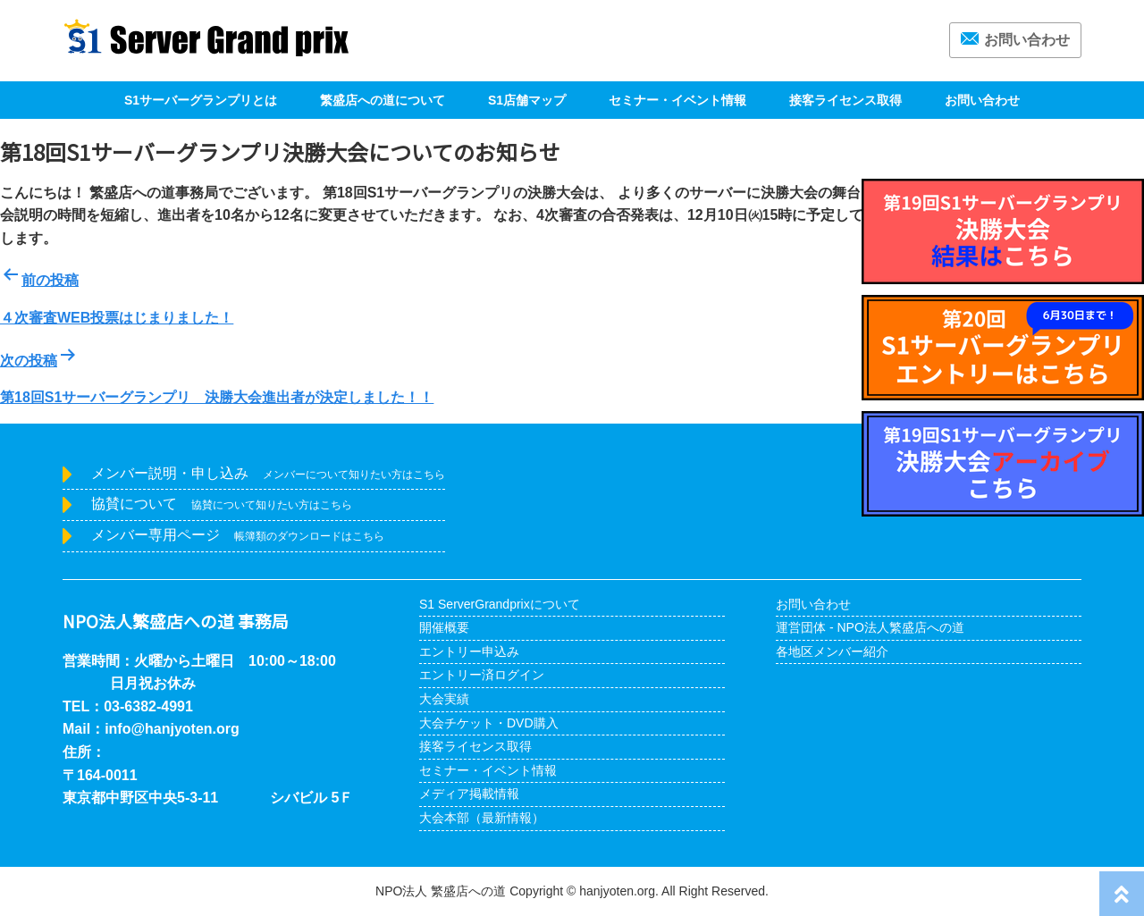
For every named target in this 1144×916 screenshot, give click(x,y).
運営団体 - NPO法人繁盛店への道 (870, 627)
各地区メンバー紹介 (832, 651)
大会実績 (444, 699)
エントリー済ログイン (481, 675)
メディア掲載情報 (469, 793)
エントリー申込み (469, 651)
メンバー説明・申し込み (268, 473)
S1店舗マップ (527, 100)
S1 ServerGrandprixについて (499, 604)
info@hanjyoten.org (172, 728)
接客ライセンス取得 (845, 100)
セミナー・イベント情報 (677, 100)
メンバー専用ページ (237, 534)
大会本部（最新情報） (481, 818)
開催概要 (444, 627)
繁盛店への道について (382, 100)
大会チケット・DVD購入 (489, 723)
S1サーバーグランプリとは (200, 100)
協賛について (221, 503)
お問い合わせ (1015, 39)
